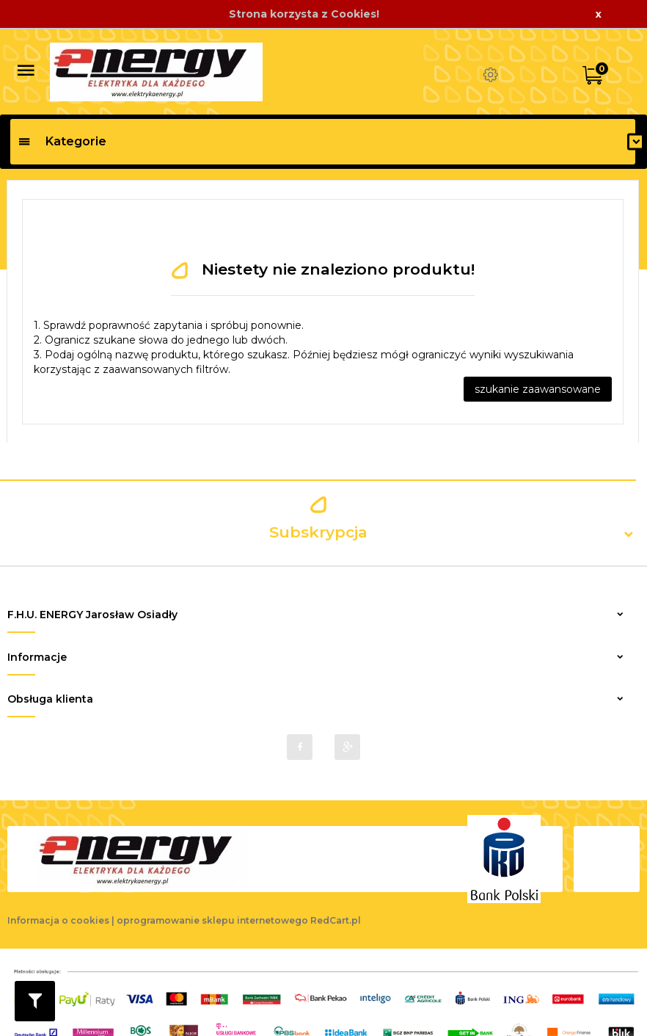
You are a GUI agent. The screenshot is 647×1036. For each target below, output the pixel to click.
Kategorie (62, 141)
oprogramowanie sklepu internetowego (212, 914)
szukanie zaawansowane (538, 389)
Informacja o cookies (58, 914)
